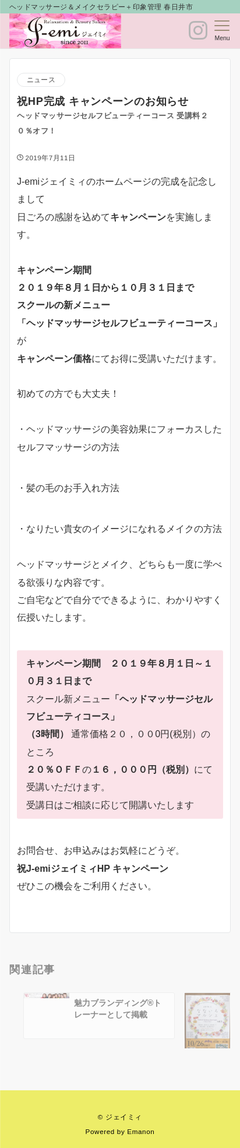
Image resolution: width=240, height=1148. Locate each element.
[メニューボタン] (222, 30)
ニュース (41, 79)
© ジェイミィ (120, 1117)
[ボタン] (198, 35)
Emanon (140, 1131)
